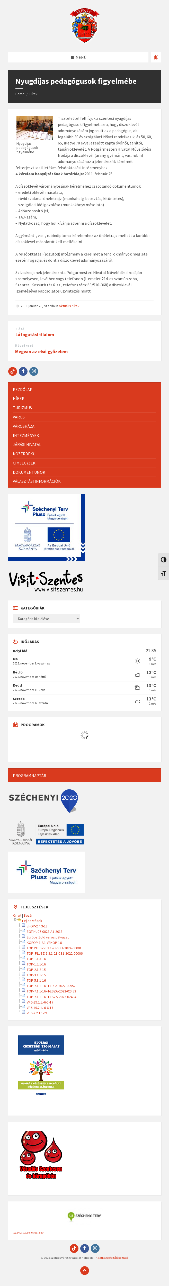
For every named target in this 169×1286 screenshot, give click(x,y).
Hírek (34, 94)
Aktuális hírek (69, 306)
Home (19, 94)
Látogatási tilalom (34, 335)
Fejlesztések (32, 920)
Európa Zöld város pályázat (48, 937)
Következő (24, 345)
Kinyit (17, 915)
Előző (19, 329)
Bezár (28, 915)
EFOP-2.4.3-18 (37, 926)
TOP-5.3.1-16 (36, 980)
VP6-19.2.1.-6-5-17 (40, 1002)
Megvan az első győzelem (41, 351)
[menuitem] (84, 389)
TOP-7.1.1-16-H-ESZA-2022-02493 (51, 991)
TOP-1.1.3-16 (36, 958)
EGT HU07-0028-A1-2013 (45, 931)
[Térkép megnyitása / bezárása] (156, 57)
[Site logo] (85, 42)
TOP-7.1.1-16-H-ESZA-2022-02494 (51, 997)
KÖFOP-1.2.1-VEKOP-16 (44, 942)
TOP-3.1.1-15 (36, 975)
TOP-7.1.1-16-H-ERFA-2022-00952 (51, 985)
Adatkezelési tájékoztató (112, 1258)
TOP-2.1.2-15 (36, 969)
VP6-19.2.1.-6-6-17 (40, 1007)
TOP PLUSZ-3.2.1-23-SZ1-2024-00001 (54, 948)
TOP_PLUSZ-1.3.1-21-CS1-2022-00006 (55, 953)
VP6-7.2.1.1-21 (37, 1013)
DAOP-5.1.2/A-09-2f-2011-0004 (29, 1233)
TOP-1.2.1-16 (36, 964)
